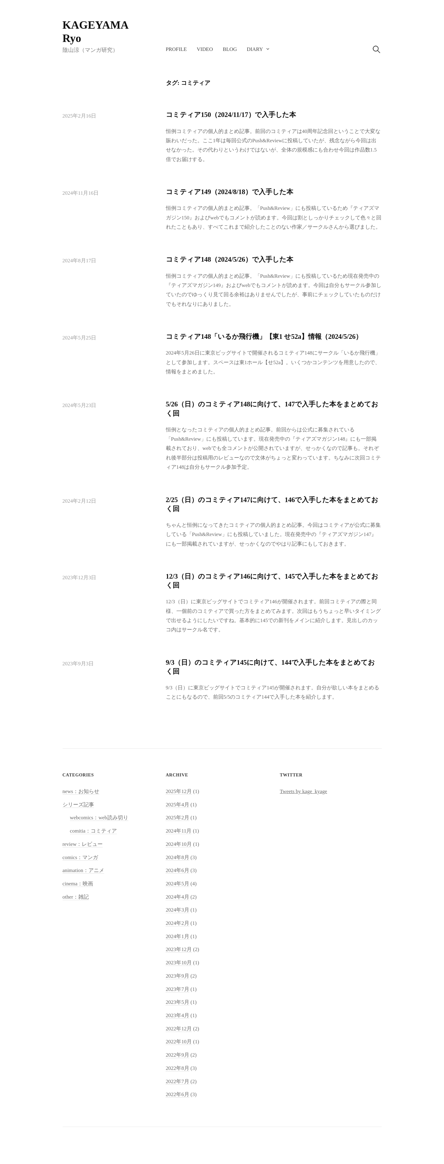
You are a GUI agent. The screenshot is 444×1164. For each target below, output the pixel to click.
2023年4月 (177, 1015)
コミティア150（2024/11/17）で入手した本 (231, 114)
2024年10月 (179, 844)
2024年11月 (178, 831)
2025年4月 (177, 805)
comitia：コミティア (93, 831)
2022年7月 (177, 1081)
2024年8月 (177, 857)
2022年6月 (177, 1094)
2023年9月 (177, 976)
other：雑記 (76, 897)
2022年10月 (179, 1042)
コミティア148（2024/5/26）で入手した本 (229, 259)
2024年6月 (177, 870)
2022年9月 (177, 1055)
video (205, 49)
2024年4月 (177, 897)
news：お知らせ (81, 791)
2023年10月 (179, 963)
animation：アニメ (83, 870)
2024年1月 (177, 936)
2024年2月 (177, 923)
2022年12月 (179, 1029)
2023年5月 (177, 1002)
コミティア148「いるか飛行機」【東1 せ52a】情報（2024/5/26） (264, 336)
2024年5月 (177, 884)
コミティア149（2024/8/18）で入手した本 (229, 192)
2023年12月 (179, 949)
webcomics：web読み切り (99, 818)
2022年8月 (177, 1068)
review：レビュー (83, 844)
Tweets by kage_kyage (303, 791)
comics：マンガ (80, 857)
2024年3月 (177, 910)
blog (230, 49)
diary (255, 49)
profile (176, 49)
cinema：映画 (78, 884)
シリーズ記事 (78, 805)
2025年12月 (179, 791)
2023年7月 (177, 989)
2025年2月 (177, 818)
